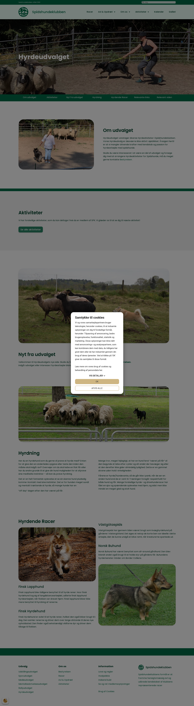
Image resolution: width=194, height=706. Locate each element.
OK (97, 381)
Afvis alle (96, 388)
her (100, 370)
